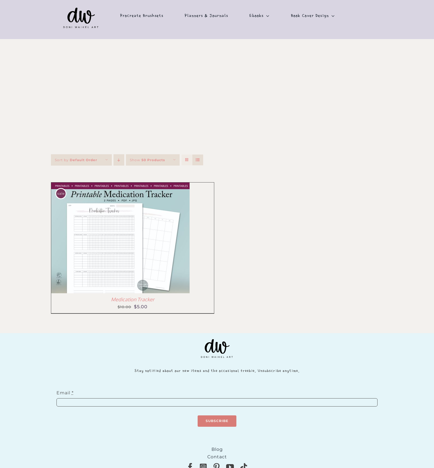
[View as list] (197, 160)
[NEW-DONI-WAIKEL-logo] (81, 3)
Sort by (76, 160)
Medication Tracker (132, 299)
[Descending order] (118, 160)
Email (65, 392)
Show (147, 160)
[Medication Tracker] (120, 186)
